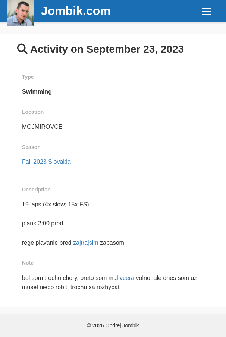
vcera (127, 278)
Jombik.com (76, 11)
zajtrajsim (85, 243)
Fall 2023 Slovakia (46, 162)
